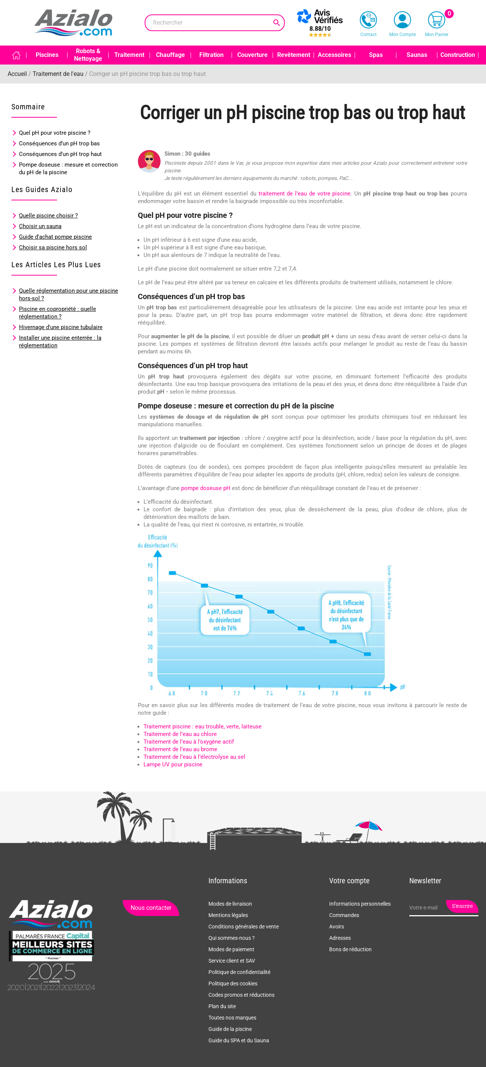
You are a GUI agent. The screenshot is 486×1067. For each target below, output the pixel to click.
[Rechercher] (215, 22)
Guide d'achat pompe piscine (55, 236)
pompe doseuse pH (205, 488)
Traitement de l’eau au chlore (180, 734)
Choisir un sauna (40, 226)
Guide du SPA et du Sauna (238, 1040)
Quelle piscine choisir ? (48, 215)
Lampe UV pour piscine (173, 764)
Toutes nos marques (232, 1018)
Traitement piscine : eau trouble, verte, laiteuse (203, 726)
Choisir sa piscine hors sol (53, 247)
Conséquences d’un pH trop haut (60, 154)
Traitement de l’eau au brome (180, 749)
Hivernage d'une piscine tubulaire (61, 327)
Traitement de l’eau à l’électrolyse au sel (194, 756)
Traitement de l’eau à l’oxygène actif (189, 741)
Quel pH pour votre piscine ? (54, 132)
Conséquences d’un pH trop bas (59, 143)
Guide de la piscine (230, 1029)
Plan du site (222, 1006)
